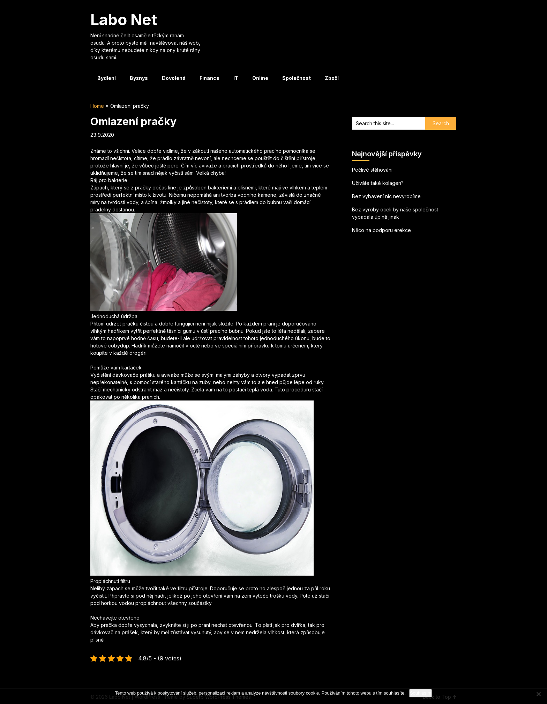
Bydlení (106, 78)
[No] (538, 693)
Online (260, 78)
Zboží (332, 78)
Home (97, 106)
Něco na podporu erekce (381, 230)
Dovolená (174, 78)
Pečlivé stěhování (372, 170)
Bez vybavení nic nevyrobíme (386, 196)
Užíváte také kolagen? (378, 183)
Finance (209, 78)
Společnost (296, 78)
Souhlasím (420, 693)
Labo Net (123, 19)
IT (235, 78)
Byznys (139, 78)
